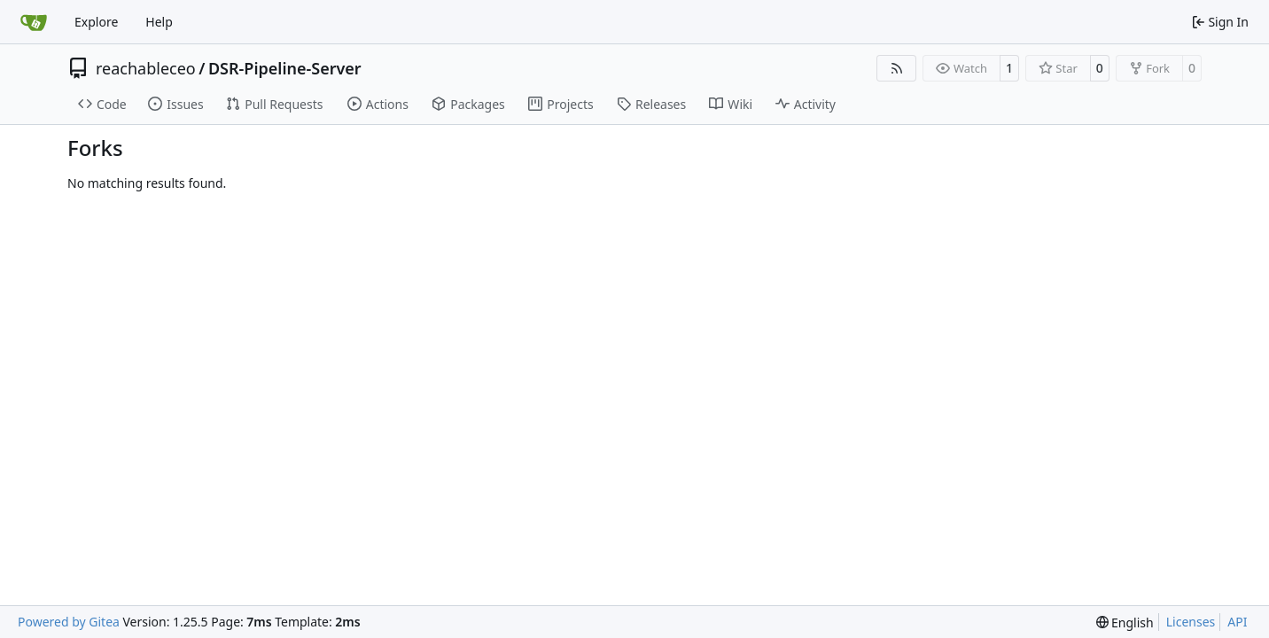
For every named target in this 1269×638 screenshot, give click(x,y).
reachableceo (146, 68)
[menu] (1125, 622)
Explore (96, 21)
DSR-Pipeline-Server (285, 68)
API (1237, 621)
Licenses (1191, 621)
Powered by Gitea (69, 621)
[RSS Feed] (896, 68)
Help (159, 21)
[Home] (33, 22)
